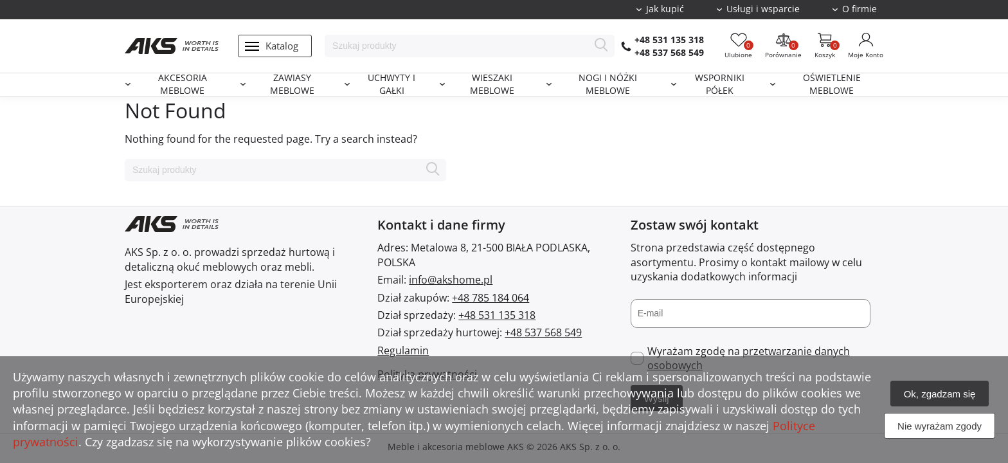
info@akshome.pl (450, 280)
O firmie (859, 9)
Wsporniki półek (719, 84)
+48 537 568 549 (669, 52)
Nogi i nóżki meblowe (608, 84)
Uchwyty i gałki (391, 84)
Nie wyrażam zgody (939, 426)
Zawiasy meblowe (292, 84)
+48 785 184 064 (490, 298)
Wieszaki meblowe (492, 84)
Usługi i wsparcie (763, 9)
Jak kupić (665, 9)
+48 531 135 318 (669, 39)
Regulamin (403, 350)
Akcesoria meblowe (182, 84)
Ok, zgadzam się (940, 393)
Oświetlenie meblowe (832, 84)
